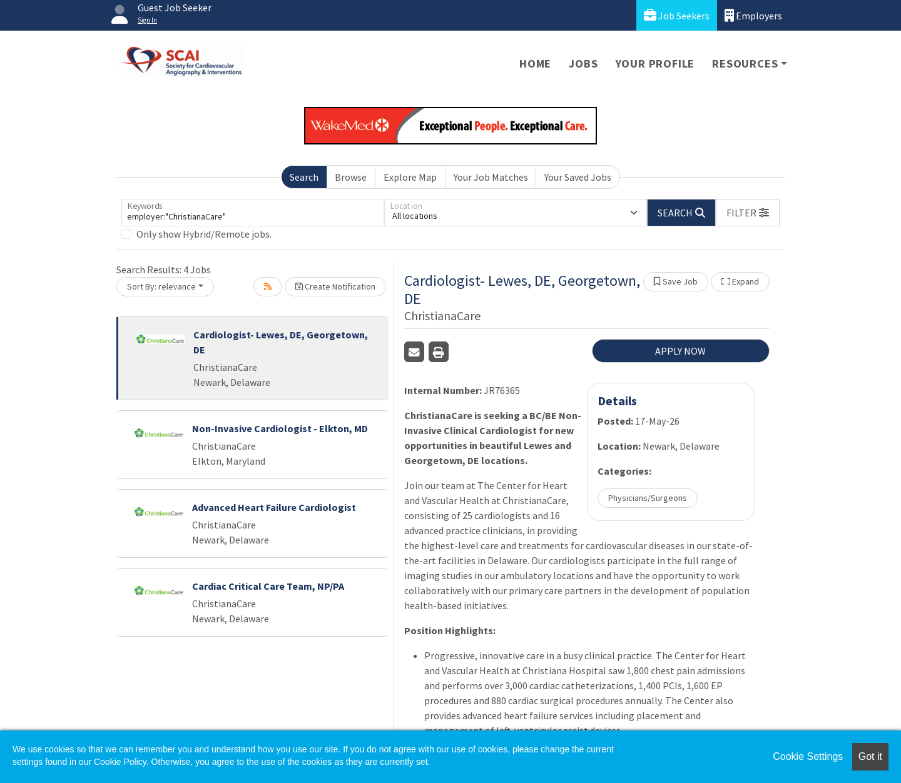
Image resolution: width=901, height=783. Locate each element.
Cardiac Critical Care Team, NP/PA (268, 586)
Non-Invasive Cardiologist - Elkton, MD (280, 428)
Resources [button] (745, 63)
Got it (870, 756)
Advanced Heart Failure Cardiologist (274, 507)
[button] (748, 212)
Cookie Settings (808, 756)
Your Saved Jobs (577, 177)
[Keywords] (252, 212)
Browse (351, 177)
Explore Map (410, 177)
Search (304, 177)
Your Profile (655, 63)
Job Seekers (677, 15)
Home (535, 63)
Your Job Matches (491, 177)
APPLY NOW (680, 351)
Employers (753, 15)
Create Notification (335, 286)
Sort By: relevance (161, 286)
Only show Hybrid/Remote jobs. (204, 234)
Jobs (583, 63)
